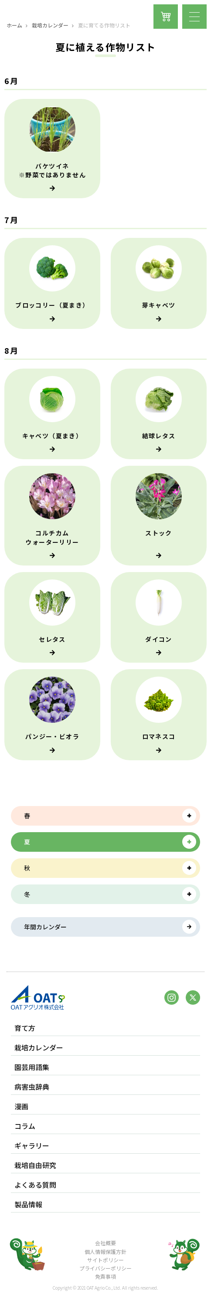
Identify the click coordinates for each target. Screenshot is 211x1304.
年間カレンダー (45, 926)
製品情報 (28, 1204)
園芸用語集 (31, 1067)
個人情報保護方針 (105, 1251)
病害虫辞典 (31, 1087)
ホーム (14, 25)
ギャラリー (31, 1146)
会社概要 (105, 1242)
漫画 (21, 1106)
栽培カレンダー (50, 25)
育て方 (24, 1028)
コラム (24, 1126)
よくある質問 (35, 1185)
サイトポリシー (105, 1259)
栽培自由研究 (35, 1165)
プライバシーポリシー (105, 1268)
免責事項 (105, 1276)
